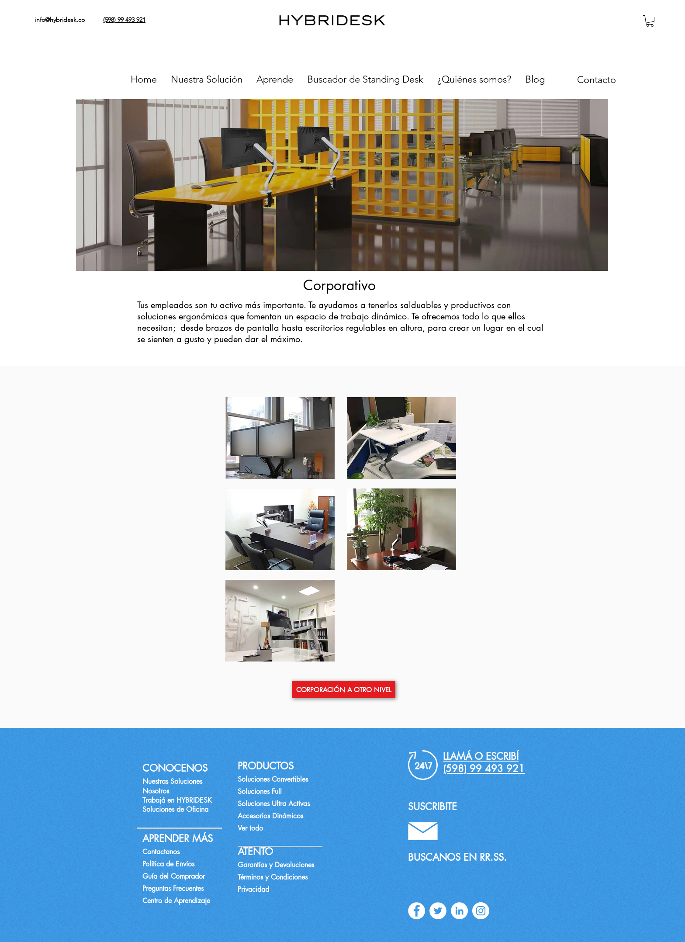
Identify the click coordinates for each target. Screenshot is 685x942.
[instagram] (480, 910)
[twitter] (437, 910)
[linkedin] (459, 910)
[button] (650, 21)
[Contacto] (596, 79)
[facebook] (416, 910)
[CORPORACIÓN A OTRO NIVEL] (343, 689)
